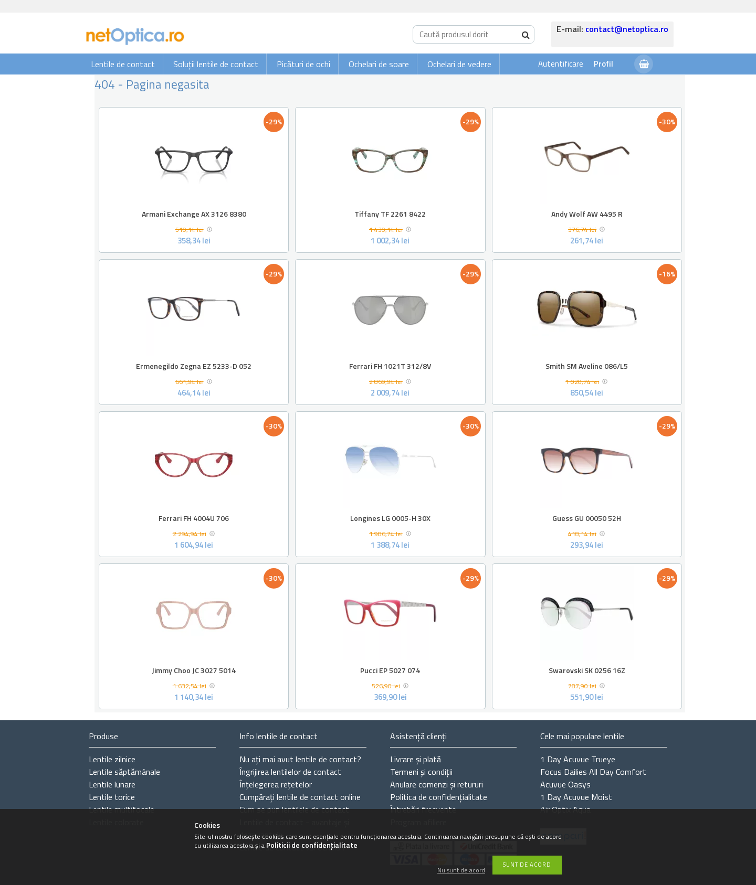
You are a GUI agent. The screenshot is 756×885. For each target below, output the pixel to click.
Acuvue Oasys (565, 784)
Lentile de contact (123, 64)
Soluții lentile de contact (215, 64)
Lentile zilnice (112, 759)
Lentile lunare (112, 784)
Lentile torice (112, 797)
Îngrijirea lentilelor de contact (290, 771)
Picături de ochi (303, 64)
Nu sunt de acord (461, 871)
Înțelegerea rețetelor (275, 784)
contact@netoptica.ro (626, 29)
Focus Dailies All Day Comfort (593, 771)
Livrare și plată (415, 759)
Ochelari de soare (379, 64)
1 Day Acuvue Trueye (577, 759)
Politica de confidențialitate (438, 797)
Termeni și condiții (421, 771)
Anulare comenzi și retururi (436, 784)
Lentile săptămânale (124, 771)
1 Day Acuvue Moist (576, 797)
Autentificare (560, 64)
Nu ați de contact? (300, 759)
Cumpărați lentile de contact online (300, 797)
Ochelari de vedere (459, 64)
